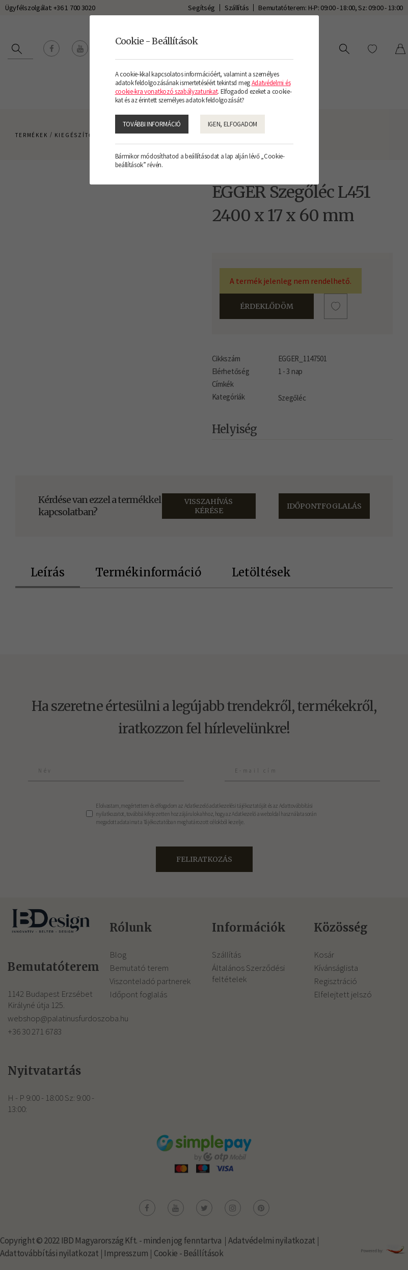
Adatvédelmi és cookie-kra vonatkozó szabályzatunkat (203, 87)
